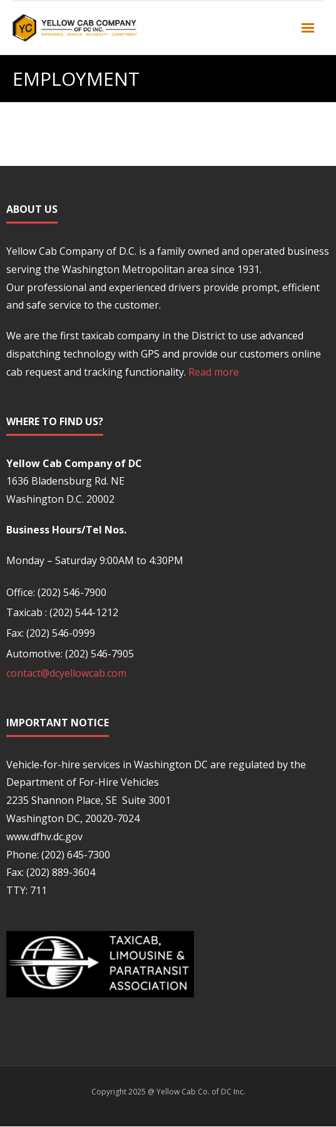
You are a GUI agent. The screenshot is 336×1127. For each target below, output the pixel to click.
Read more (213, 372)
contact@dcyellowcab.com (66, 673)
